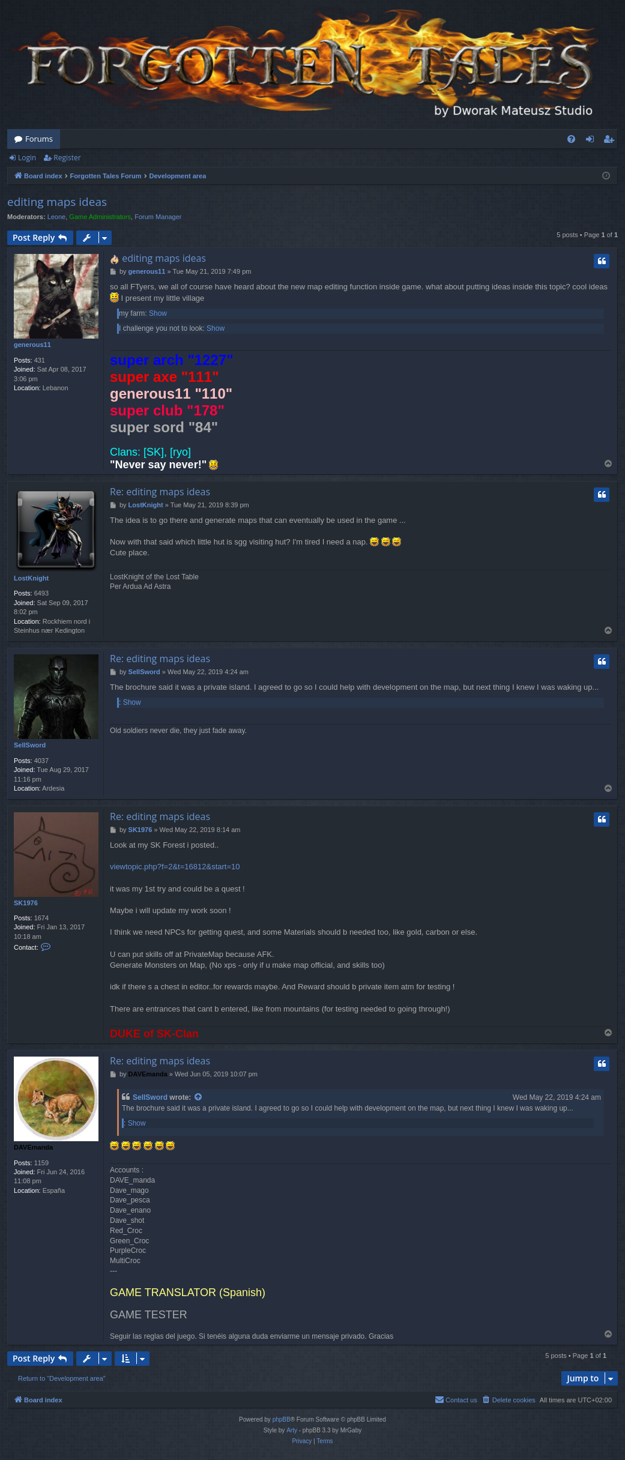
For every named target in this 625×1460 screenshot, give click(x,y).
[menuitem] (571, 139)
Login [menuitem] (592, 141)
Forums (39, 138)
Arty (291, 1430)
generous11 (32, 344)
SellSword (30, 745)
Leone (56, 216)
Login (27, 157)
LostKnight (31, 578)
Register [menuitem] (611, 141)
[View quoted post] (198, 1097)
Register (66, 157)
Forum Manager (157, 216)
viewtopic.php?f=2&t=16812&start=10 (175, 866)
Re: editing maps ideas (160, 492)
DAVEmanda (33, 1147)
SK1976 (26, 902)
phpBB (282, 1419)
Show (158, 313)
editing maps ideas (57, 202)
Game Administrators (100, 216)
